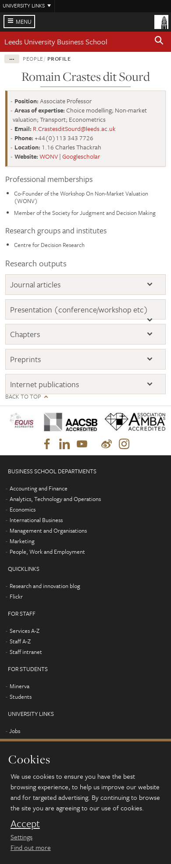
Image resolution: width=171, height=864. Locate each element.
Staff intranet (26, 651)
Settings (21, 837)
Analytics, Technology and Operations (55, 498)
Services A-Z (24, 630)
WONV (48, 156)
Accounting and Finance (39, 488)
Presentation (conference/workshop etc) (79, 309)
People (33, 58)
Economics (23, 509)
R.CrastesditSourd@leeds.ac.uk (74, 128)
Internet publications (44, 384)
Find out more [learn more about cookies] (31, 847)
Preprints (25, 359)
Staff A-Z (20, 641)
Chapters (25, 334)
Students (21, 696)
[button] (159, 42)
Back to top (23, 396)
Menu (24, 21)
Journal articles (35, 284)
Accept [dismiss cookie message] (25, 823)
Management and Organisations (48, 530)
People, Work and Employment (47, 551)
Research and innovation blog (45, 585)
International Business (36, 519)
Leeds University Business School (55, 41)
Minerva (19, 686)
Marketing (22, 541)
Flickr (16, 596)
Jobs (14, 730)
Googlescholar (81, 156)
